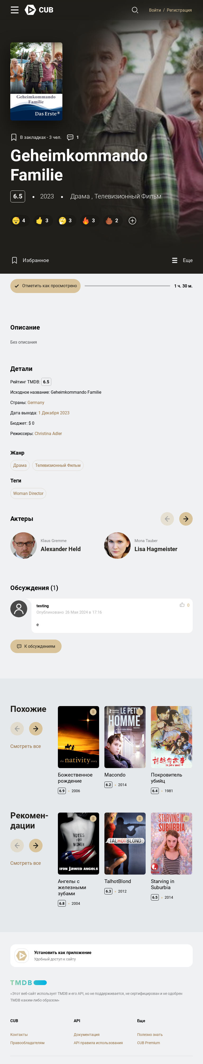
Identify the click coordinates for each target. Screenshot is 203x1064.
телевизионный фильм (128, 196)
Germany (35, 402)
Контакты (19, 1034)
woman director (28, 493)
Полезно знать (150, 1034)
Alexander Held (61, 549)
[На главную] (39, 10)
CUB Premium (148, 1043)
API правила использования (98, 1043)
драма (80, 196)
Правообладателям (27, 1043)
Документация (87, 1034)
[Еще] (181, 260)
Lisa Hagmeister (156, 549)
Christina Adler (48, 433)
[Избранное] (29, 260)
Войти (155, 9)
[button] (186, 519)
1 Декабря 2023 (54, 412)
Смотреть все (25, 746)
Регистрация (179, 9)
